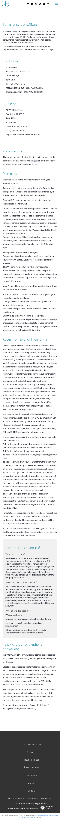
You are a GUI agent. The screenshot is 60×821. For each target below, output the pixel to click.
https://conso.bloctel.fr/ (25, 708)
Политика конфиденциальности (46, 815)
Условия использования (27, 818)
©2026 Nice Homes (22, 803)
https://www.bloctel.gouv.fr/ (37, 705)
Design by (45, 808)
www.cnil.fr (28, 535)
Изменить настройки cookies (24, 808)
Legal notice (40, 803)
